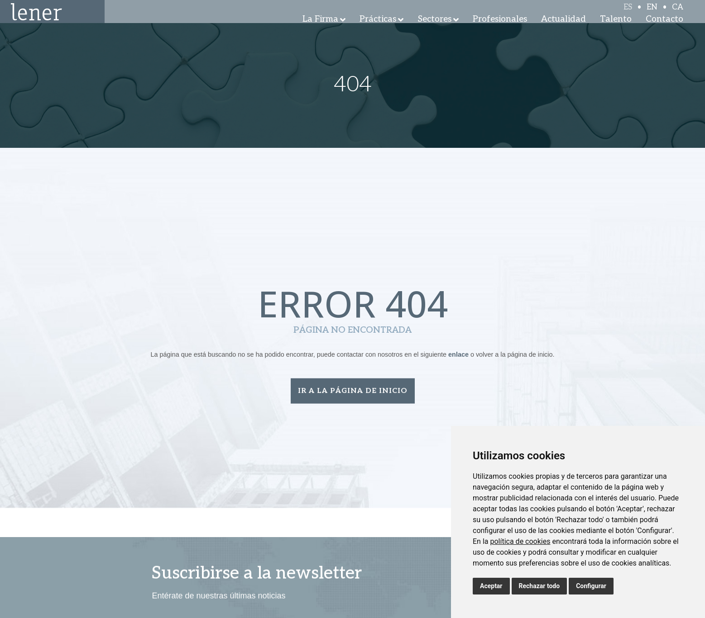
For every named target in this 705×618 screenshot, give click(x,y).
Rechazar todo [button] (539, 586)
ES (627, 14)
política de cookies (520, 541)
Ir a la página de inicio (353, 391)
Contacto (664, 31)
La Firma (320, 31)
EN (652, 14)
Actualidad (563, 31)
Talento (616, 31)
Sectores (434, 31)
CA (677, 14)
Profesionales (500, 31)
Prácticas (378, 31)
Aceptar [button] (491, 586)
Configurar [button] (591, 586)
